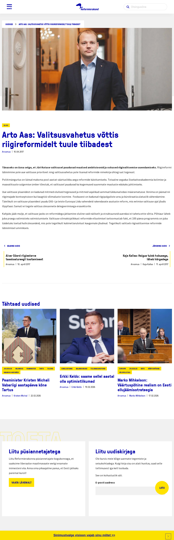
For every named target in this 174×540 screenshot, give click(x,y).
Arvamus (6, 151)
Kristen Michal (20, 395)
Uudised (9, 24)
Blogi (6, 125)
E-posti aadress (105, 482)
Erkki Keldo (77, 386)
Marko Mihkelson (137, 395)
